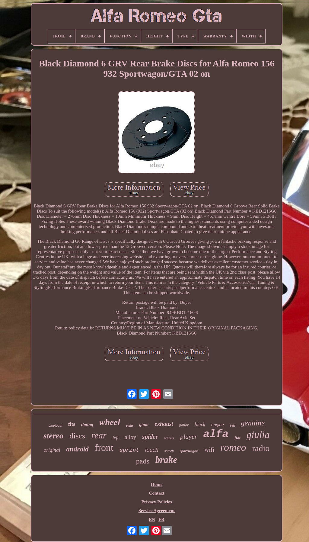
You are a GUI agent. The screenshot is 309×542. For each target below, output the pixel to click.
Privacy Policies (156, 501)
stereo (53, 435)
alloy (130, 437)
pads (142, 461)
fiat (237, 438)
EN (152, 519)
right (129, 425)
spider (150, 436)
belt (232, 425)
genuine (253, 423)
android (77, 449)
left (116, 437)
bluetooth (55, 425)
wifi (209, 449)
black (200, 424)
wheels (169, 438)
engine (217, 424)
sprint (129, 450)
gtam (143, 424)
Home (156, 484)
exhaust (163, 424)
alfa (215, 434)
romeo (233, 447)
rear (99, 435)
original (52, 450)
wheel (109, 422)
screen (169, 451)
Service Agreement (157, 510)
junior (184, 424)
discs (77, 435)
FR (161, 519)
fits (71, 424)
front (104, 447)
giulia (258, 434)
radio (261, 448)
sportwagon (189, 450)
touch (151, 450)
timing (87, 424)
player (188, 436)
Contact (156, 493)
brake (166, 459)
